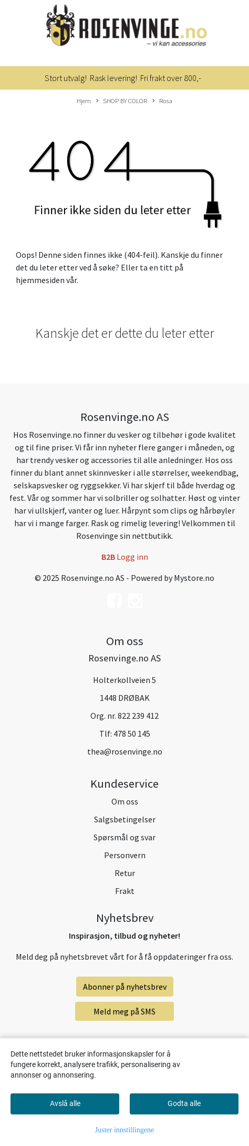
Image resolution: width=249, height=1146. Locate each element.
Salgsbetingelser (124, 819)
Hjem (84, 100)
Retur (125, 873)
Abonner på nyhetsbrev (125, 986)
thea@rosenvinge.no (124, 751)
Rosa (162, 101)
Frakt (124, 891)
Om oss (124, 801)
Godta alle (184, 1103)
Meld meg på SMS (124, 1011)
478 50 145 (131, 733)
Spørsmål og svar (124, 837)
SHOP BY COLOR (121, 101)
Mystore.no (194, 577)
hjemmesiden (40, 280)
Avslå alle (65, 1103)
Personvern (125, 855)
